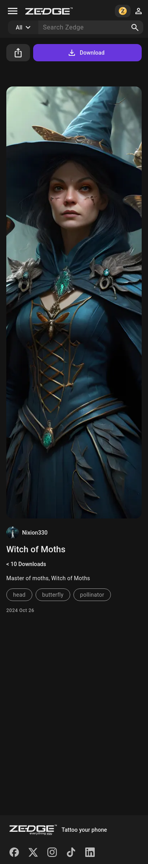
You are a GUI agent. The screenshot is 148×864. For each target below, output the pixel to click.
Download (86, 52)
